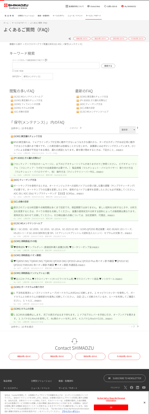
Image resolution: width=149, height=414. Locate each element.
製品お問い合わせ (57, 356)
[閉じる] (144, 411)
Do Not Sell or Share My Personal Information (111, 407)
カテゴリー (16, 76)
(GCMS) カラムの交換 (24, 108)
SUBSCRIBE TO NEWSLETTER (124, 378)
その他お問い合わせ (124, 356)
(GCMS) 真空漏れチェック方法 (28, 100)
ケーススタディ (10, 388)
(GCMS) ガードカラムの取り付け (29, 287)
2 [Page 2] (134, 326)
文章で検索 (19, 71)
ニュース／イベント (40, 388)
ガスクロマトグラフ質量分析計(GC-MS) (43, 44)
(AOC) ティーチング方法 (91, 104)
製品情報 (7, 381)
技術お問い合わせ (90, 356)
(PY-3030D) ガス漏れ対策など (93, 100)
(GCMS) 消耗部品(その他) (25, 241)
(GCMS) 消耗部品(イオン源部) (27, 255)
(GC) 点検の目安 (21, 112)
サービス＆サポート (19, 23)
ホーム (5, 23)
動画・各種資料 (66, 381)
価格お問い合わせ (24, 356)
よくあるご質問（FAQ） (39, 23)
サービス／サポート (68, 388)
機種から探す (15, 44)
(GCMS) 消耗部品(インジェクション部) (32, 273)
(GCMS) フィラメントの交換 (27, 104)
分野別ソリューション (41, 381)
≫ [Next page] (138, 326)
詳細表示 (119, 150)
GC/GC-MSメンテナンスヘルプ (28, 97)
